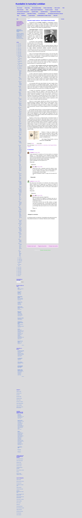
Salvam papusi (19, 487)
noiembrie (20, 58)
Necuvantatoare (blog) (36, 7)
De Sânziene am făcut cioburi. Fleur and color (19, 72)
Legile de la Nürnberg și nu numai (20, 30)
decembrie (20, 56)
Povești (56, 9)
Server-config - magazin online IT (19, 474)
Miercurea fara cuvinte (20, 470)
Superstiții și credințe (31, 13)
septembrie (20, 63)
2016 (19, 268)
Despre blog (27, 7)
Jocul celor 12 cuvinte (20, 499)
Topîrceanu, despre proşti (20, 133)
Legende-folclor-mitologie (55, 11)
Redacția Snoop (19, 398)
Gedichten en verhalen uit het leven (20, 322)
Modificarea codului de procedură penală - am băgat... (20, 111)
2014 (19, 271)
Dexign (18, 471)
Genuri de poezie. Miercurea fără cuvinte (20, 190)
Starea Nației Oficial (20, 403)
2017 (19, 267)
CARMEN (32, 152)
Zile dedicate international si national (55, 13)
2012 (19, 274)
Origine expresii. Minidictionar (37, 9)
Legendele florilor (44, 11)
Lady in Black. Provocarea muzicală (20, 94)
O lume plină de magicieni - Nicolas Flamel (20, 148)
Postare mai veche (53, 246)
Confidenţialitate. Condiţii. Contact (44, 15)
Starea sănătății (19, 405)
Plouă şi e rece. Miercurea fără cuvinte (20, 83)
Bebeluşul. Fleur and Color (20, 225)
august (20, 65)
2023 (19, 48)
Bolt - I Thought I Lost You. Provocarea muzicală (20, 246)
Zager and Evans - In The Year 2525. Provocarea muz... (20, 158)
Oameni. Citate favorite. (20, 142)
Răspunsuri (33, 164)
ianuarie (20, 264)
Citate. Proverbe (20, 9)
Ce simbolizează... (42, 13)
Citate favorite (19, 479)
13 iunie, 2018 (37, 152)
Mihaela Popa (19, 462)
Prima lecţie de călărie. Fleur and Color (19, 253)
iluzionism (40, 145)
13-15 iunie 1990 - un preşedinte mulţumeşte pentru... (20, 167)
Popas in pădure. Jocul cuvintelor (20, 104)
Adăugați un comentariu (33, 214)
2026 (19, 43)
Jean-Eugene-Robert (52, 145)
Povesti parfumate (19, 506)
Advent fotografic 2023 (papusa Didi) (20, 494)
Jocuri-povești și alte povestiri (23, 11)
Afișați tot (23, 376)
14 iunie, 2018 (39, 166)
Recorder (18, 394)
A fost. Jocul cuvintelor (20, 78)
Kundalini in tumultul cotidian (30, 4)
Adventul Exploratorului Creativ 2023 (20, 491)
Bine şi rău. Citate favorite (20, 208)
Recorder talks (19, 396)
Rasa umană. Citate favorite (20, 240)
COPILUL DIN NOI (20, 288)
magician (29, 146)
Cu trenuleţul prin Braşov (20, 221)
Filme (27, 9)
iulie (19, 67)
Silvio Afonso (20, 362)
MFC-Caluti (19, 293)
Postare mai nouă (31, 246)
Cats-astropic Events (20, 297)
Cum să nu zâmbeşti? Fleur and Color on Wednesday (19, 120)
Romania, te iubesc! (20, 401)
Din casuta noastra (19, 292)
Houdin (36, 145)
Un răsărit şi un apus (20, 152)
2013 (19, 272)
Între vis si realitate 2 (19, 312)
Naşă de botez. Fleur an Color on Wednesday (19, 196)
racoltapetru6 (20, 358)
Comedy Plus (20, 302)
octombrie (20, 61)
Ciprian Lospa (19, 391)
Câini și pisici (57, 7)
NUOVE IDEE (20, 342)
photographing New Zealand (20, 366)
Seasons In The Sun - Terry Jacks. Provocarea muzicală (20, 215)
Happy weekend (19, 509)
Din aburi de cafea (21, 350)
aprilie (20, 259)
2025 (19, 45)
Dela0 (19, 431)
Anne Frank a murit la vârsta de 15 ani (20, 203)
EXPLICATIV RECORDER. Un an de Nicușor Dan (21, 416)
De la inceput (19, 7)
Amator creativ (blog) (48, 7)
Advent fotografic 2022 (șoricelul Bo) (20, 497)
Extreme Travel (19, 465)
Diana (34, 166)
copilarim (32, 181)
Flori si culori (19, 502)
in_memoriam (45, 145)
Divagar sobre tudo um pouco (20, 370)
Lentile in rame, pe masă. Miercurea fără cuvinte (20, 128)
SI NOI (19, 329)
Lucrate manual (32, 15)
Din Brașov (24, 15)
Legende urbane (35, 11)
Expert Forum (20, 420)
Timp (18, 15)
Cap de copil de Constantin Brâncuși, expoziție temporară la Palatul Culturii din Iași (21, 353)
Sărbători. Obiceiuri (21, 13)
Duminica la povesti (20, 511)
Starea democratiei (20, 460)
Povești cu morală (48, 9)
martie (20, 260)
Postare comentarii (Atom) (45, 250)
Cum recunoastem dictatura (20, 138)
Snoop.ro (19, 451)
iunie (19, 68)
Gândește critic (19, 393)
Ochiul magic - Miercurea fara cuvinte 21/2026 (20, 314)
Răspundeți (32, 162)
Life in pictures (19, 514)
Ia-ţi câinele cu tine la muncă (19, 99)
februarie (20, 262)
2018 (19, 55)
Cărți (63, 7)
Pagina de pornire (42, 246)
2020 (19, 52)
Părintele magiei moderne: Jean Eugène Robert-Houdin (20, 184)
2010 (19, 275)
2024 (19, 46)
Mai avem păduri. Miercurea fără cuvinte (20, 229)
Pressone (19, 449)
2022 (19, 49)
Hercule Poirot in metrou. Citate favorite (20, 88)
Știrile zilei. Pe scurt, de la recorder (20, 407)
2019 (19, 53)
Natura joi (18, 504)
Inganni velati (20, 306)
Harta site (55, 15)
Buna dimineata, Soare (20, 507)
